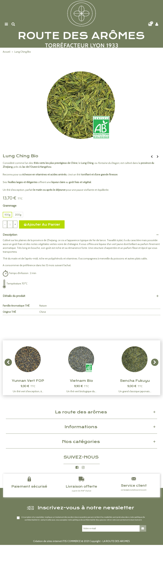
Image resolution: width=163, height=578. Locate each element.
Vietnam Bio (81, 381)
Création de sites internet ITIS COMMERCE (57, 541)
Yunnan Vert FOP (28, 381)
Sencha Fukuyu (135, 381)
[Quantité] (10, 224)
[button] (154, 362)
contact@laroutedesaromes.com (134, 490)
